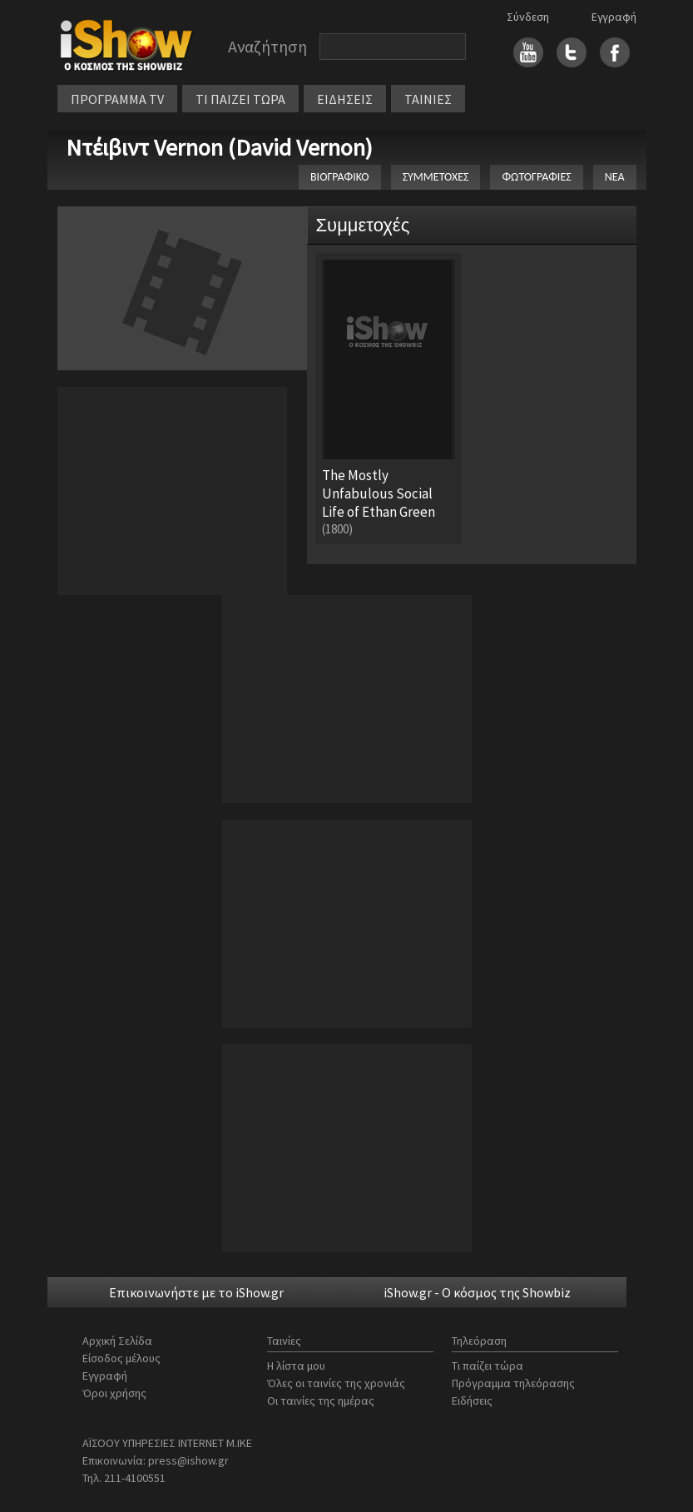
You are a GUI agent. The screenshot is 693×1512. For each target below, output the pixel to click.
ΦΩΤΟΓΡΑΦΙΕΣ (536, 177)
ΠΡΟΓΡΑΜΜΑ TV (117, 99)
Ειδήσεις (472, 1400)
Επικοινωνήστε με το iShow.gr (196, 1292)
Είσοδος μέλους (121, 1358)
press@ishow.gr (188, 1460)
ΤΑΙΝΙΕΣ (428, 99)
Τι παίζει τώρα (487, 1365)
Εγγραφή (614, 16)
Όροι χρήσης (114, 1393)
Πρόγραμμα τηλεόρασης (513, 1383)
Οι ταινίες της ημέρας (320, 1400)
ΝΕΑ (615, 177)
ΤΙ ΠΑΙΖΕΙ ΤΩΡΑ (240, 99)
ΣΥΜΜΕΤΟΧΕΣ (436, 177)
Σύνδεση (528, 16)
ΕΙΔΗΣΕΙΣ (345, 99)
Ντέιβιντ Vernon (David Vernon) (219, 147)
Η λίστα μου (296, 1365)
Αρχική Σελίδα (117, 1340)
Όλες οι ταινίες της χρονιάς (336, 1383)
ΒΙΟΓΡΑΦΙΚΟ (339, 177)
